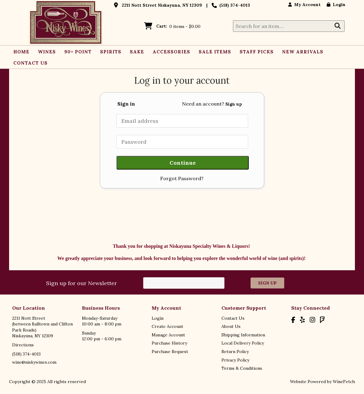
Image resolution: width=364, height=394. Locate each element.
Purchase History (169, 343)
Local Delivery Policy (242, 343)
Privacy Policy (235, 360)
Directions (23, 345)
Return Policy (235, 351)
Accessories (171, 52)
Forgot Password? (182, 178)
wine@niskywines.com (34, 362)
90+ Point (78, 52)
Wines (45, 52)
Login (336, 4)
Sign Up (267, 283)
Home (21, 52)
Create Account (167, 326)
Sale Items (215, 52)
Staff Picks (257, 52)
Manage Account (168, 335)
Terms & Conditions (241, 368)
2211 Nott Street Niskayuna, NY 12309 (162, 5)
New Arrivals (302, 52)
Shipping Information (243, 335)
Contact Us (30, 63)
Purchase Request (170, 351)
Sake (137, 52)
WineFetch (344, 381)
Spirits (109, 52)
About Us (231, 326)
